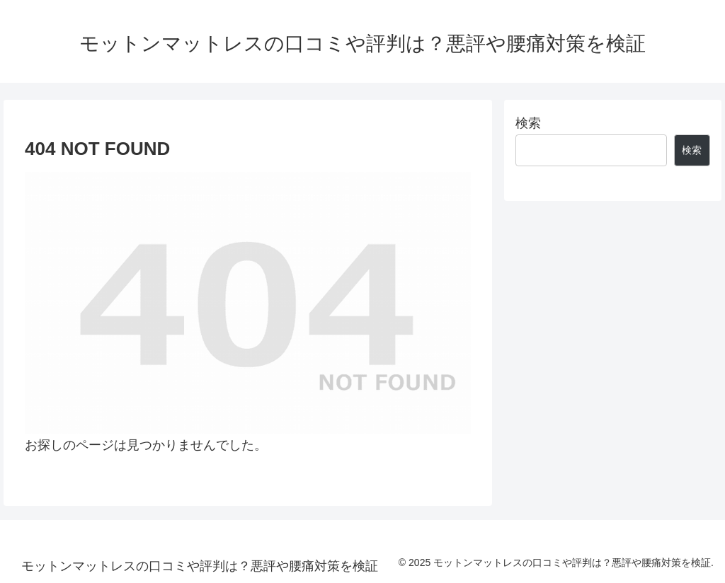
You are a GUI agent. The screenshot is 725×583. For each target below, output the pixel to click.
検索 (528, 123)
